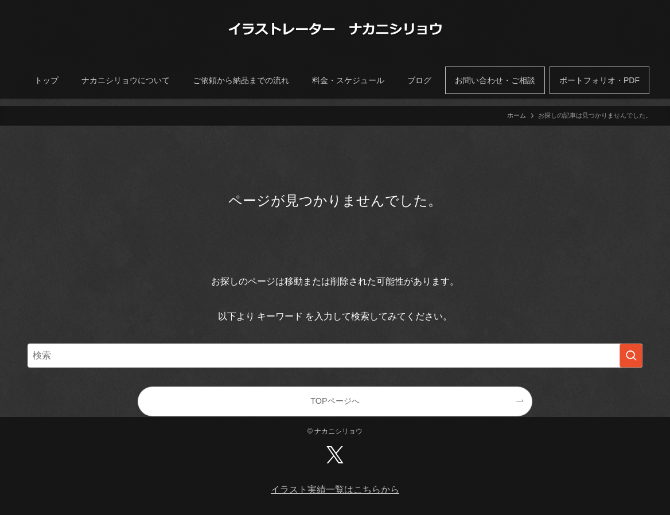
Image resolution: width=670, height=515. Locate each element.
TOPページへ (334, 400)
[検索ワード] (335, 356)
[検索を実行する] (631, 356)
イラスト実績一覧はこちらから (335, 489)
